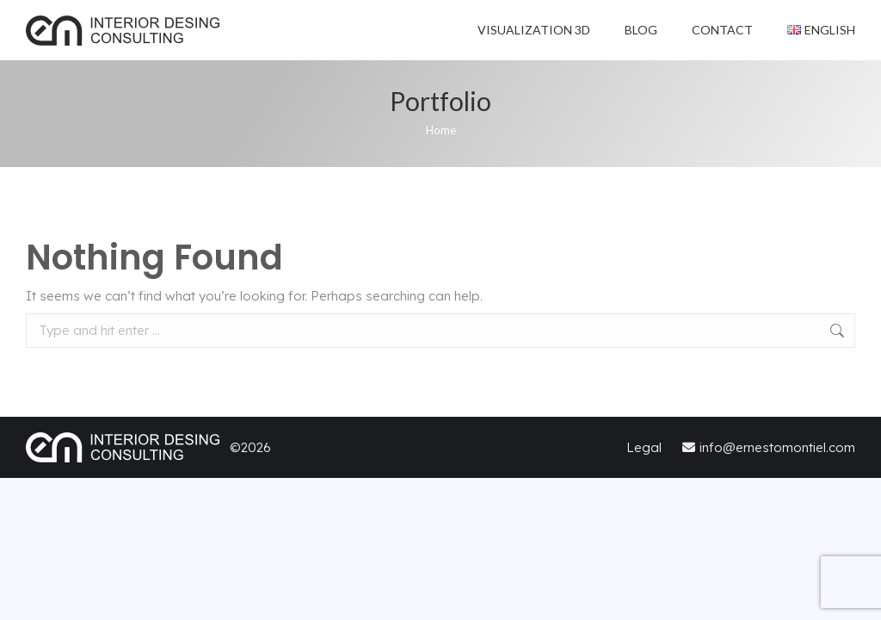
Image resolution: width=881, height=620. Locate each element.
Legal (645, 447)
